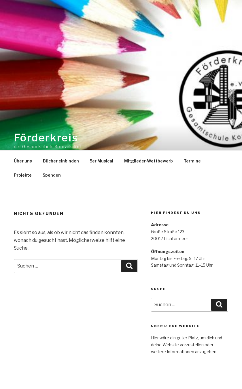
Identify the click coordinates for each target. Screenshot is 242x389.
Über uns (23, 160)
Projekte (23, 175)
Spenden (52, 175)
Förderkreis (46, 137)
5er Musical (101, 160)
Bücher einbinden (61, 160)
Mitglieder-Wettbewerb (148, 160)
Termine (192, 160)
